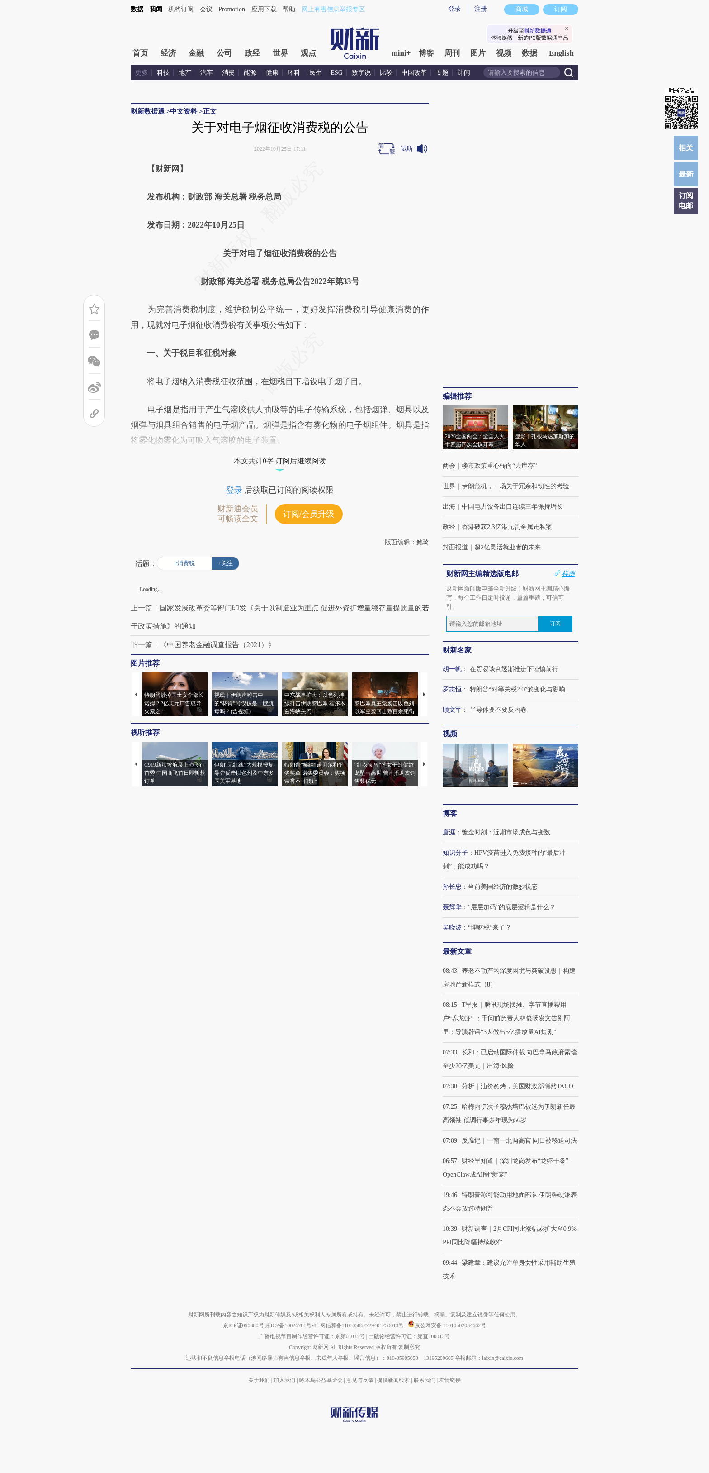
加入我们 (284, 1380)
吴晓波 (452, 927)
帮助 (289, 9)
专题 (442, 72)
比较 (386, 72)
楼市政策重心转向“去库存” (499, 465)
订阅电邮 (686, 201)
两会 (449, 465)
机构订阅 (181, 9)
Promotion (231, 9)
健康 (272, 72)
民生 (315, 72)
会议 (206, 9)
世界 (280, 53)
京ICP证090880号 (243, 1325)
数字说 (361, 72)
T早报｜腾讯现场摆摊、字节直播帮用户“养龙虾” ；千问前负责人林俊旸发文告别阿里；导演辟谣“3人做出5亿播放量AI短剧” (506, 1018)
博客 (426, 53)
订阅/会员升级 (308, 514)
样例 (568, 573)
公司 (224, 53)
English (561, 53)
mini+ (401, 53)
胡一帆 (452, 669)
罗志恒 (452, 689)
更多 (141, 72)
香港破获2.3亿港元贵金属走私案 (507, 527)
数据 (137, 9)
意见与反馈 (359, 1380)
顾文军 (452, 709)
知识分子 (455, 852)
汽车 (206, 72)
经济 (168, 53)
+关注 (224, 563)
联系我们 (424, 1380)
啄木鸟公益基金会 (321, 1380)
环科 (294, 72)
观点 (308, 53)
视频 (503, 53)
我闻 (156, 9)
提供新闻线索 (393, 1380)
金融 (196, 53)
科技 (163, 72)
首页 (140, 53)
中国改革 (414, 72)
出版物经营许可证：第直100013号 (409, 1336)
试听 (407, 148)
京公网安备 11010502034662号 (447, 1325)
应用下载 (264, 9)
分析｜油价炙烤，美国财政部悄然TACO (517, 1086)
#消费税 (184, 563)
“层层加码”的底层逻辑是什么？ (512, 907)
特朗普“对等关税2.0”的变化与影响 (518, 689)
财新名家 (457, 650)
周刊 (452, 53)
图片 (478, 53)
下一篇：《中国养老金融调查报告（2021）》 (203, 644)
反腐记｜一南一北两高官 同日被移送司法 (519, 1140)
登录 (454, 8)
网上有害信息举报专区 (333, 9)
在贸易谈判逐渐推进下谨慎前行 (514, 669)
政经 (252, 53)
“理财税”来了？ (489, 927)
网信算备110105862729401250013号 (363, 1325)
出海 (449, 506)
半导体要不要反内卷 (498, 709)
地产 (185, 72)
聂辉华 (452, 907)
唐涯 (449, 832)
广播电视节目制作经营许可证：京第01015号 (312, 1336)
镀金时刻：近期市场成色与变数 (506, 832)
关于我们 (259, 1380)
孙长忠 (452, 886)
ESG (337, 72)
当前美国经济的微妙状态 (503, 886)
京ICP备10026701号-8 (291, 1325)
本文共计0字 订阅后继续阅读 (280, 461)
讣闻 (464, 72)
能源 (251, 72)
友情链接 (450, 1380)
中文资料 (183, 111)
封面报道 (455, 547)
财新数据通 (148, 111)
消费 (228, 72)
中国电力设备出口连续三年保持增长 (512, 506)
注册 (480, 8)
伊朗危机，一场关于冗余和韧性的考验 (515, 486)
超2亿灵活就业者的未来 (507, 547)
